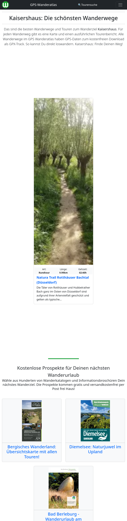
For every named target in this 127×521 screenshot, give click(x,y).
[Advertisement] (63, 72)
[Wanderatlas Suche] (87, 5)
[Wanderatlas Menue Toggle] (120, 4)
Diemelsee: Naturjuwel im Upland (95, 449)
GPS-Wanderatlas (43, 4)
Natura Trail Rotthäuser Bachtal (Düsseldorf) (63, 280)
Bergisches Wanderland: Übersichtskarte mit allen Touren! (31, 452)
